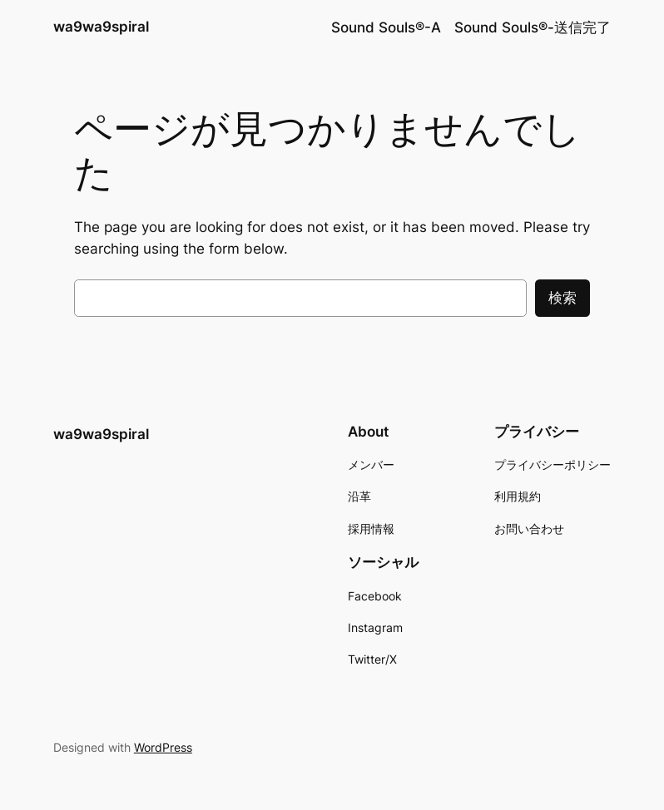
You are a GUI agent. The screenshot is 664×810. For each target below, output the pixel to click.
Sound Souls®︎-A (386, 27)
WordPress (163, 747)
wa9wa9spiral (101, 26)
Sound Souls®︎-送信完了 (532, 27)
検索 (562, 297)
